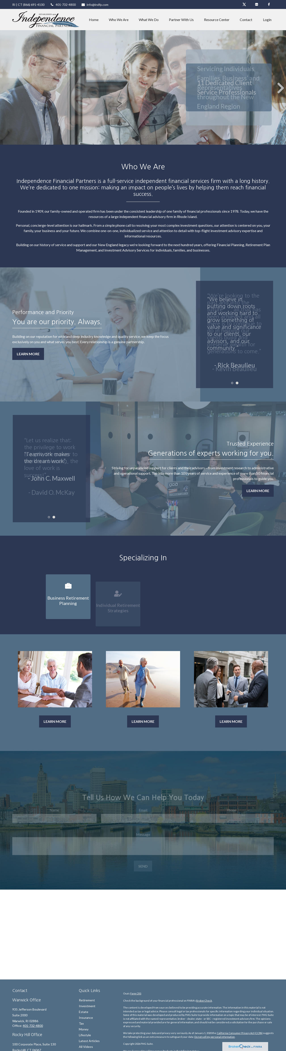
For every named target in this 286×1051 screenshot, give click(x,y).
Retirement (87, 1000)
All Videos (86, 1047)
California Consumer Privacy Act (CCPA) (240, 1033)
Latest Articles (89, 1041)
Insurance (86, 1017)
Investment (87, 1006)
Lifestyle (85, 1035)
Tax (81, 1023)
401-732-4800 (63, 4)
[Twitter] (244, 4)
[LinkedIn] (256, 4)
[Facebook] (269, 4)
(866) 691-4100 (33, 4)
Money (83, 1029)
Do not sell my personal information (214, 1036)
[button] (93, 19)
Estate (83, 1012)
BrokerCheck (204, 1000)
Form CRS (135, 993)
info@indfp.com (95, 4)
